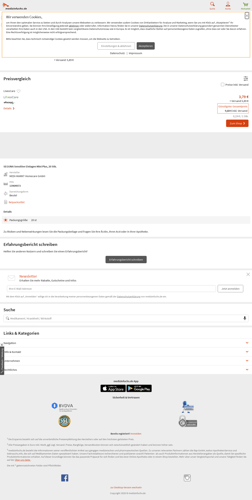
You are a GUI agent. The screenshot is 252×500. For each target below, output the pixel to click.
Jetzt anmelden (230, 288)
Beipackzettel (16, 202)
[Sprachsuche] (245, 318)
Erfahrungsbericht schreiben (126, 259)
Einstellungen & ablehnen (116, 46)
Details (9, 108)
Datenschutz (117, 53)
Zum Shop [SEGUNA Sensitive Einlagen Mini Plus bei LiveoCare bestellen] (237, 123)
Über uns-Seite (23, 459)
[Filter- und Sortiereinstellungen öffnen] (245, 79)
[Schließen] (248, 274)
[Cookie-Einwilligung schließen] (247, 15)
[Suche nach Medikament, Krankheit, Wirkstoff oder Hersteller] (122, 318)
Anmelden (136, 433)
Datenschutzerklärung (150, 25)
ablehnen (74, 25)
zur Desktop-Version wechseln (126, 487)
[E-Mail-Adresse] (111, 288)
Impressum (135, 53)
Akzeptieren (146, 46)
